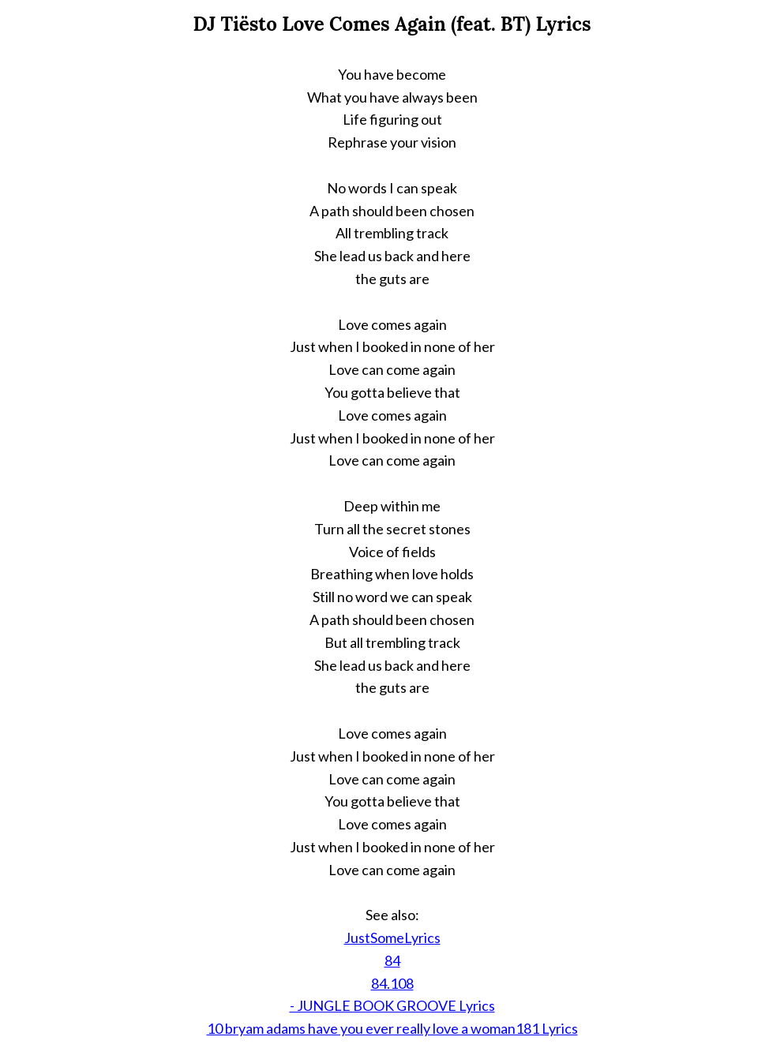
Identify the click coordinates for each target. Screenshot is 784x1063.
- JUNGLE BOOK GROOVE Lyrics (392, 1005)
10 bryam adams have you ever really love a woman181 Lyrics (392, 1028)
